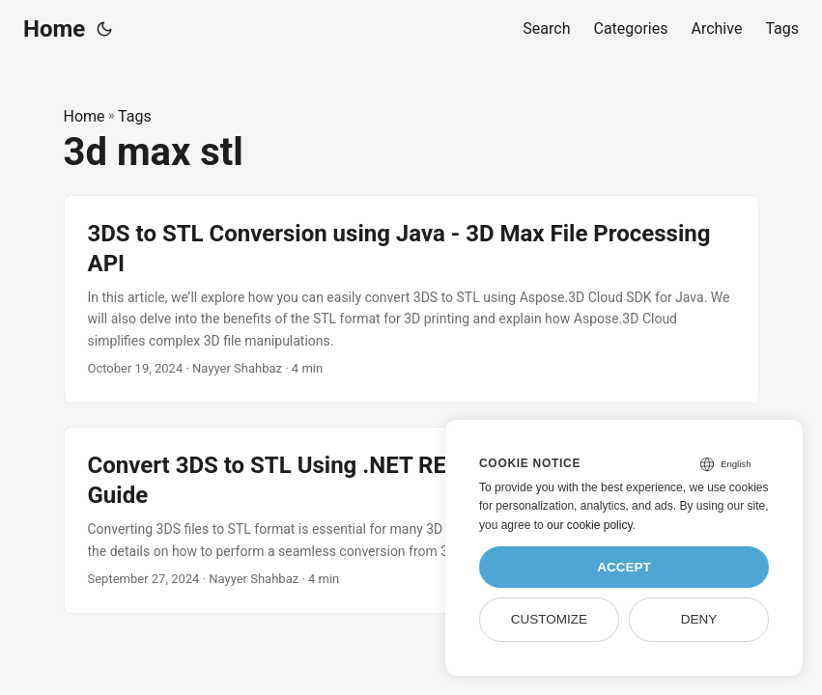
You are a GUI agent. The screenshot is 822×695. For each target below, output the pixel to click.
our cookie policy (590, 525)
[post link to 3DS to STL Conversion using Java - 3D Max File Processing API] (411, 299)
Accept (624, 567)
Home (54, 28)
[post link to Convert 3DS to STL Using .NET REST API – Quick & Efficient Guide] (411, 520)
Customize (549, 619)
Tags (135, 116)
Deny (699, 619)
